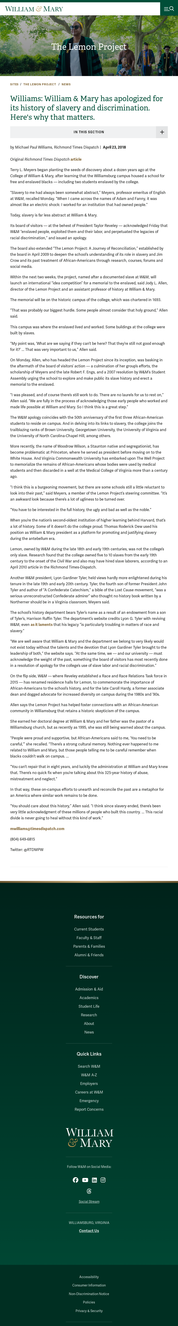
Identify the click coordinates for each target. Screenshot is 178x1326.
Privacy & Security (89, 1311)
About (89, 1023)
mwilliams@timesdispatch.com (37, 828)
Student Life (89, 1006)
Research (89, 1015)
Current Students (89, 929)
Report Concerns (89, 1109)
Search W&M (89, 1066)
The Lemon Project (89, 46)
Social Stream (89, 1202)
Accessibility (89, 1277)
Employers (89, 1083)
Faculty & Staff (89, 938)
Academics (89, 998)
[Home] (34, 8)
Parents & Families (89, 946)
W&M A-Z (89, 1075)
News (66, 84)
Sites (14, 84)
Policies (89, 1302)
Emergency (89, 1101)
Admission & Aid (89, 989)
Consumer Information (89, 1285)
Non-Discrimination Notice (89, 1294)
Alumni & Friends (89, 955)
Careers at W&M (89, 1092)
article (76, 159)
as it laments (42, 624)
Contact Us (89, 1230)
